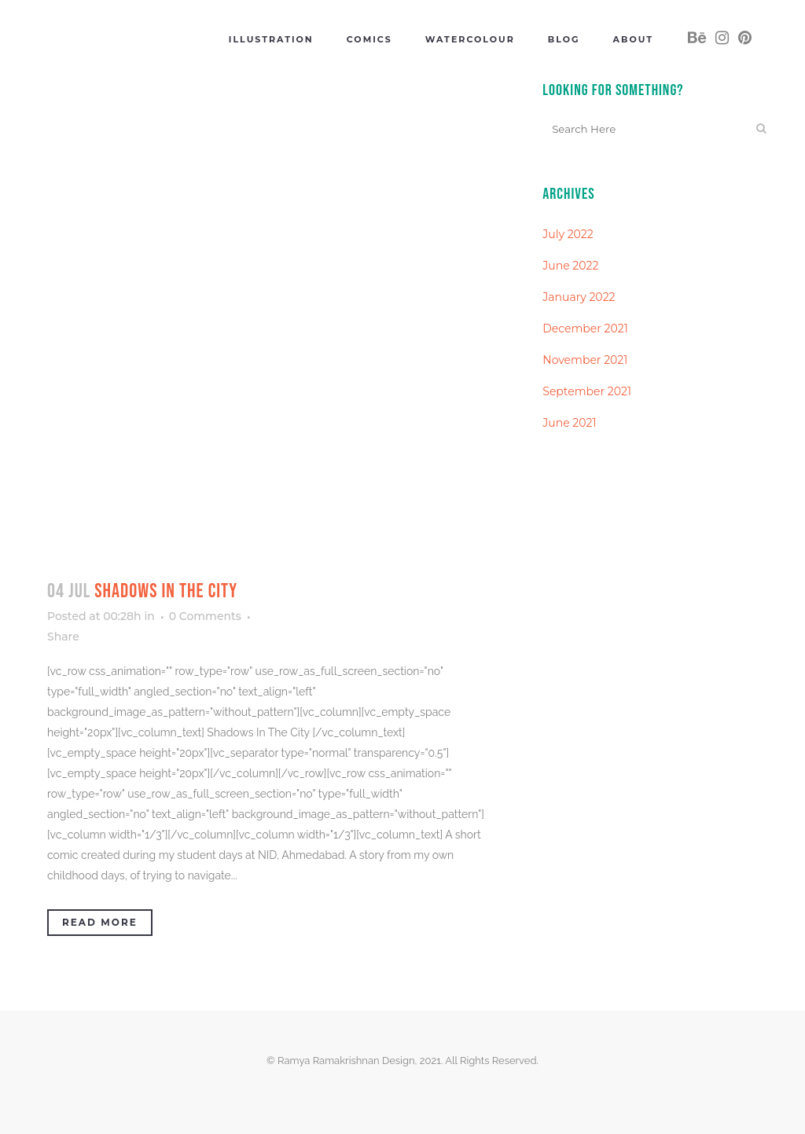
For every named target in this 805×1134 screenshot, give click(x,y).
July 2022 (567, 234)
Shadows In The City (165, 591)
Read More (100, 922)
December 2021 (585, 328)
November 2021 (584, 360)
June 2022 (570, 266)
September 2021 (586, 391)
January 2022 (578, 297)
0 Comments (205, 616)
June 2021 (569, 423)
